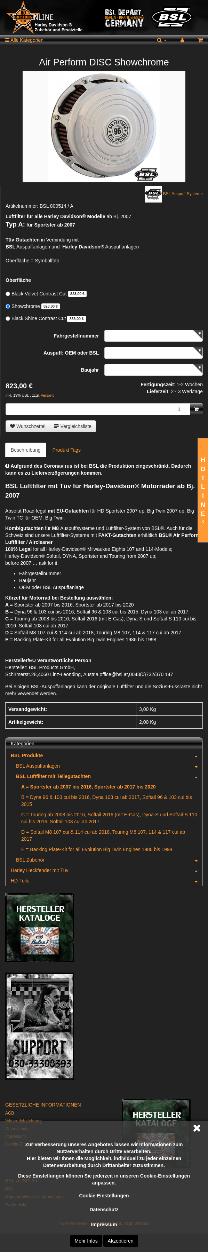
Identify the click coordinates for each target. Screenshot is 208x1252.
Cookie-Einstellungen (104, 1195)
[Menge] (98, 409)
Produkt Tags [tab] (67, 450)
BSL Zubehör (109, 860)
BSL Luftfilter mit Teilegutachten (109, 776)
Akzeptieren (121, 1241)
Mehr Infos (86, 1241)
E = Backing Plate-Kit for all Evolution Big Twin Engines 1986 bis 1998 (96, 849)
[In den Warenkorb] (196, 409)
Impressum (104, 1224)
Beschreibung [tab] (26, 450)
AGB (9, 1113)
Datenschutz (103, 1209)
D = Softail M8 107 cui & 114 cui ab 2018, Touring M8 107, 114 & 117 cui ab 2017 (103, 835)
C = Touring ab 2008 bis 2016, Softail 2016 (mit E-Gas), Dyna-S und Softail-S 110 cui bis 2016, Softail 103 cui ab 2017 (109, 818)
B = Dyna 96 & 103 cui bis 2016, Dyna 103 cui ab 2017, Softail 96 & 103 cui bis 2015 (106, 800)
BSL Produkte (106, 755)
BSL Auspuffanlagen (109, 766)
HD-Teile (106, 880)
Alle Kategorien (24, 40)
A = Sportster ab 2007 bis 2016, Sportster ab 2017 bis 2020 (88, 787)
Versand (47, 395)
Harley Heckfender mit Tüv (106, 870)
